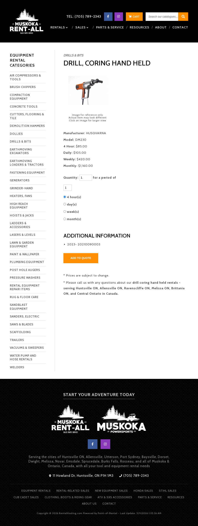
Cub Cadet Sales (26, 497)
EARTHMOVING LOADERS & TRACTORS (27, 163)
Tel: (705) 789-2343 (83, 16)
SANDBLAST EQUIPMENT (19, 307)
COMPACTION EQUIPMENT (20, 97)
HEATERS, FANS (21, 196)
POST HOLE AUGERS (25, 270)
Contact (180, 27)
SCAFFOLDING (20, 332)
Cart (134, 16)
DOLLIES (16, 134)
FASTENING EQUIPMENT (27, 172)
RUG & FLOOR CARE (24, 297)
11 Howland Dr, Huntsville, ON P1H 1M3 (81, 476)
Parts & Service (110, 27)
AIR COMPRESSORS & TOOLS (25, 77)
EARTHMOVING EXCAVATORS (21, 151)
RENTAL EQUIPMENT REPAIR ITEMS (25, 287)
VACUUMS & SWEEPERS (27, 348)
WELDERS (17, 367)
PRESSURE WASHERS (25, 277)
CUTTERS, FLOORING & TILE (27, 116)
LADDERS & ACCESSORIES (20, 225)
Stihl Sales (168, 490)
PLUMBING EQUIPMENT (27, 262)
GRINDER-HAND (21, 188)
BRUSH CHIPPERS (23, 87)
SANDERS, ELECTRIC (24, 316)
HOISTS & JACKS (22, 215)
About (161, 27)
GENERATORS (20, 180)
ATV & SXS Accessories (115, 497)
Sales (81, 27)
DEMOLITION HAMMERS (27, 126)
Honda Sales (143, 490)
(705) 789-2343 (134, 476)
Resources (139, 27)
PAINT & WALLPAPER (24, 254)
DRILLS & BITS (20, 141)
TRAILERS (17, 340)
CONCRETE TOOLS (24, 106)
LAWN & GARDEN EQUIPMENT (22, 244)
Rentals (59, 27)
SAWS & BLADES (21, 324)
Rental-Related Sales (72, 490)
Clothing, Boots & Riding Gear (68, 497)
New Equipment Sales (111, 490)
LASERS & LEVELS (22, 235)
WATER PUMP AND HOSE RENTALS (23, 357)
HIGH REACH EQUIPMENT (19, 206)
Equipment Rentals (36, 490)
